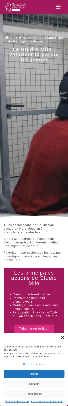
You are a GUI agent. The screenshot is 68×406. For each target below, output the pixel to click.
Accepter (34, 373)
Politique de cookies (17, 401)
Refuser (34, 383)
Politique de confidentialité (47, 401)
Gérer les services (34, 364)
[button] (62, 337)
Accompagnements (26, 37)
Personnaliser (34, 393)
